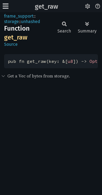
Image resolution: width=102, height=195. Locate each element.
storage (11, 21)
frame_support (18, 16)
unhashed (30, 21)
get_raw (46, 6)
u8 (70, 61)
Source (11, 44)
